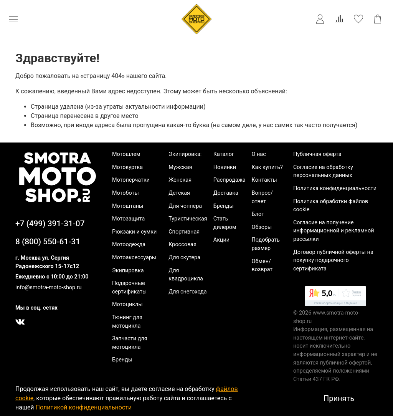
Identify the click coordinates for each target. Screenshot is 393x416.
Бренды (122, 359)
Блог (258, 214)
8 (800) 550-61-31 (47, 241)
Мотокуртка (127, 167)
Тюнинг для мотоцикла (127, 321)
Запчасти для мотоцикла (129, 342)
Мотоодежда (128, 244)
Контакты (264, 180)
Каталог (223, 154)
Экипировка (128, 270)
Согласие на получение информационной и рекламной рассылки (333, 230)
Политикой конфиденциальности (84, 407)
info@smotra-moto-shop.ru (48, 287)
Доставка (225, 193)
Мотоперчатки (131, 180)
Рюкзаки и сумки (134, 232)
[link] (335, 297)
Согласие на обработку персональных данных (323, 171)
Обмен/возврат (262, 265)
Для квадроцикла (185, 274)
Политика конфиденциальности (334, 188)
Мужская (180, 167)
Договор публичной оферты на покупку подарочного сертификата (333, 260)
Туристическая (187, 218)
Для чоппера (185, 206)
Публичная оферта (317, 154)
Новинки (224, 167)
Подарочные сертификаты (129, 287)
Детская (179, 193)
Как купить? (267, 167)
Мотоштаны (127, 206)
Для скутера (184, 257)
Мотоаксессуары (134, 257)
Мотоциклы (127, 304)
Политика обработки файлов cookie (330, 205)
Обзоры (262, 227)
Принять (339, 398)
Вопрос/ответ (262, 197)
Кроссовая (182, 244)
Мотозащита (128, 218)
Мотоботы (125, 193)
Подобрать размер (266, 244)
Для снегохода (187, 291)
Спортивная (184, 232)
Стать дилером (224, 222)
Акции (221, 240)
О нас (259, 154)
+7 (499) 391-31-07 (50, 223)
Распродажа (229, 180)
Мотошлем (126, 154)
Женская (180, 180)
